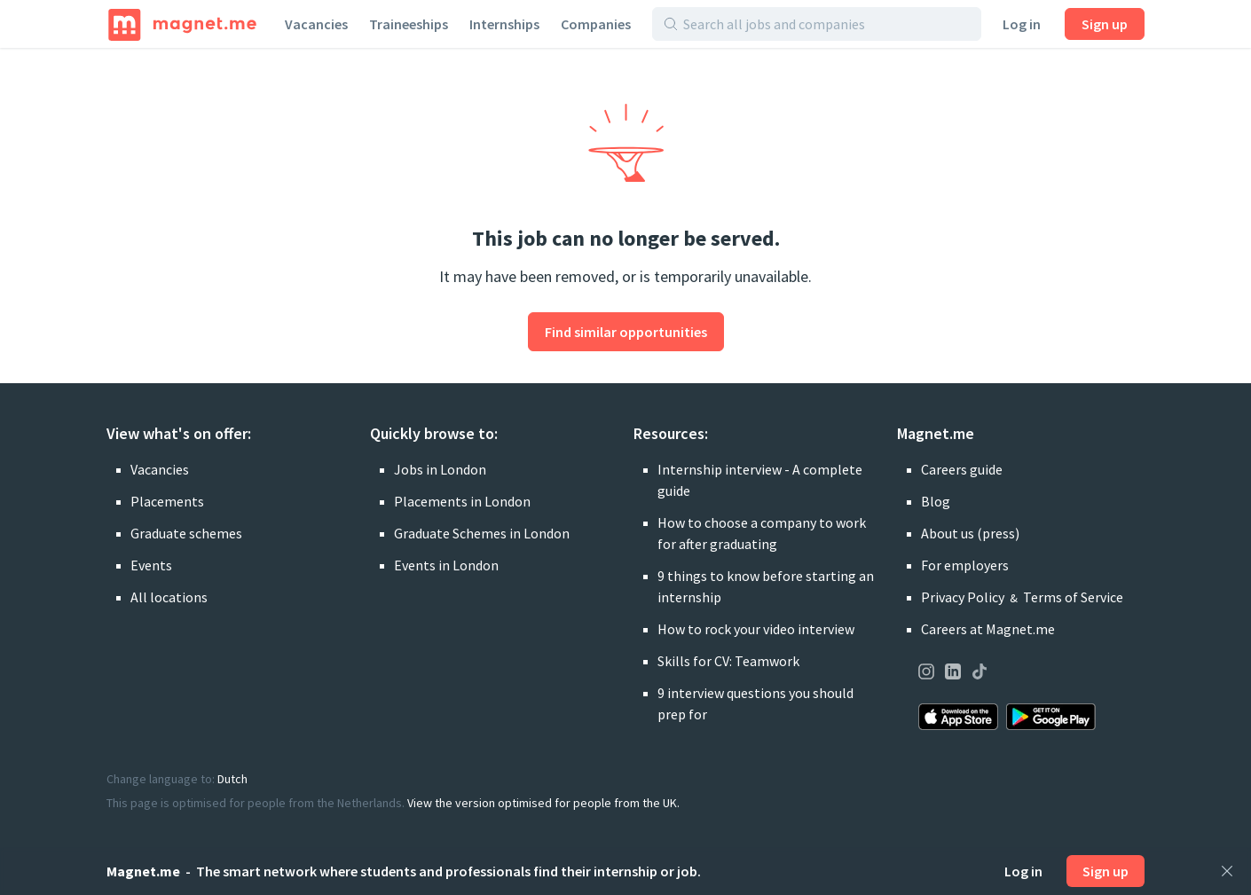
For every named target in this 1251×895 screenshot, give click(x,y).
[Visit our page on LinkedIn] (953, 674)
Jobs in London (440, 469)
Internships (504, 24)
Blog (935, 501)
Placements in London (462, 501)
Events (151, 565)
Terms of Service (1073, 597)
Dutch (232, 779)
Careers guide (962, 469)
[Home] (182, 24)
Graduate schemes (186, 533)
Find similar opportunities (626, 332)
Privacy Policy (962, 597)
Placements (167, 501)
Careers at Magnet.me (988, 629)
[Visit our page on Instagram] (926, 674)
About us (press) (970, 533)
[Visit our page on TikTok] (979, 674)
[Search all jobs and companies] (826, 24)
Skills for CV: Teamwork (728, 661)
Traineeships (408, 24)
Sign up (1105, 24)
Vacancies (316, 24)
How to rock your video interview (755, 629)
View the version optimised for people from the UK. (543, 803)
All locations (169, 597)
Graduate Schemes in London (482, 533)
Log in (1022, 24)
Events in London (446, 565)
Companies (596, 24)
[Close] (1227, 871)
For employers (965, 565)
